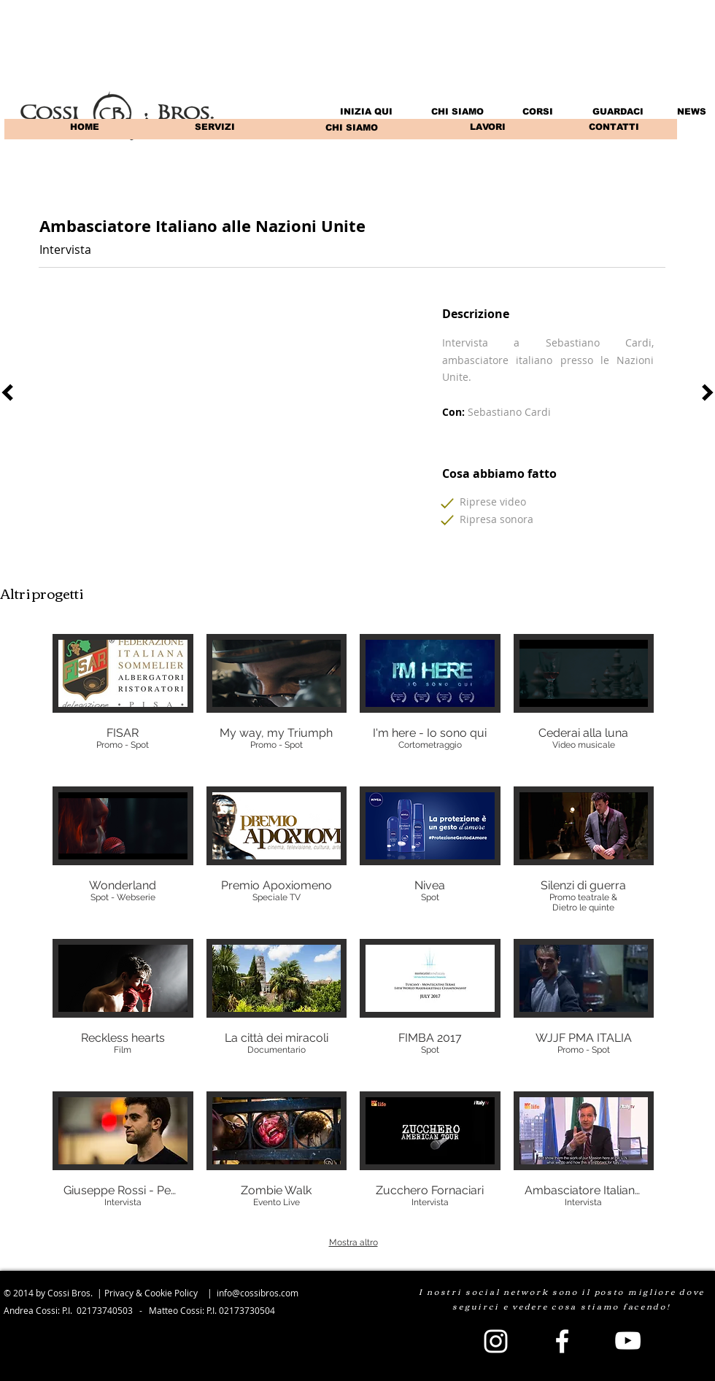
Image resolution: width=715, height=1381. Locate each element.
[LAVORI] (487, 127)
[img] (123, 703)
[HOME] (84, 127)
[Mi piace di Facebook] (589, 237)
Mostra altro (353, 1242)
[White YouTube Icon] (628, 1340)
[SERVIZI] (215, 127)
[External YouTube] (214, 410)
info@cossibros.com (257, 1293)
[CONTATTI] (613, 127)
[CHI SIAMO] (351, 128)
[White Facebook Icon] (562, 1341)
